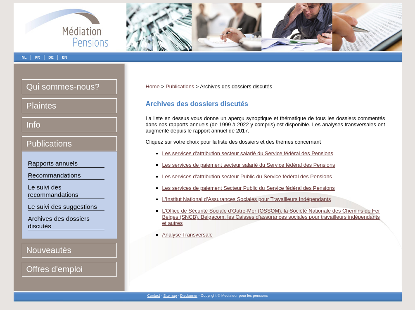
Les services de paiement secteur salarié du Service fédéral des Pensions (248, 165)
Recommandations (54, 175)
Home (153, 86)
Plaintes (41, 105)
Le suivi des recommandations (53, 191)
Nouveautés (48, 250)
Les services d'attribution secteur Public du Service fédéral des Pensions (247, 176)
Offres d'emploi (54, 269)
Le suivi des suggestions (62, 206)
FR (37, 57)
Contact (153, 295)
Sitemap (170, 295)
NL (24, 57)
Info (33, 124)
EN (64, 57)
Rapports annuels (53, 163)
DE (50, 57)
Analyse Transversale (187, 235)
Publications (49, 143)
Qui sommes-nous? (63, 86)
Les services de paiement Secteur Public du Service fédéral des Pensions (248, 188)
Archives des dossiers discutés (59, 222)
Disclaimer (188, 295)
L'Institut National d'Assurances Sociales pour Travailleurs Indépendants (246, 199)
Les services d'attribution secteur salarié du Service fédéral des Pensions (247, 153)
